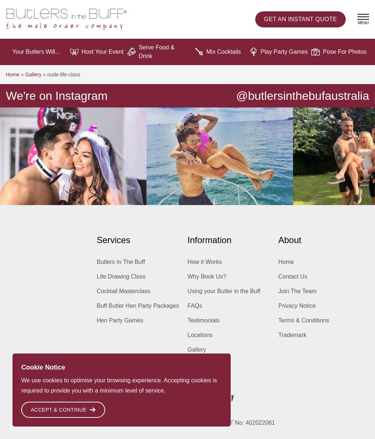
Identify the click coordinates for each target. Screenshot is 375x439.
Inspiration (201, 364)
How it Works (205, 262)
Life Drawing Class (121, 276)
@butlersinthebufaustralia (302, 95)
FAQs (195, 306)
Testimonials (204, 320)
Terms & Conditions (303, 320)
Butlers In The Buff (121, 262)
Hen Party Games (120, 320)
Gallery (33, 74)
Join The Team (297, 291)
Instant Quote (300, 19)
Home (12, 74)
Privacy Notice (297, 306)
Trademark (292, 335)
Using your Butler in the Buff (224, 291)
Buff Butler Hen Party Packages (138, 306)
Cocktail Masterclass (124, 291)
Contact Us (292, 276)
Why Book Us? (207, 276)
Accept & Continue (63, 410)
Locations (200, 335)
